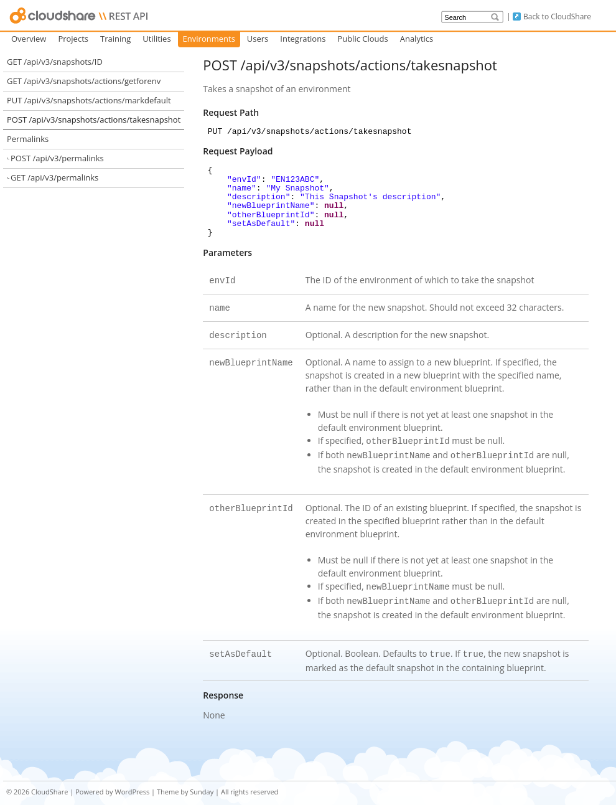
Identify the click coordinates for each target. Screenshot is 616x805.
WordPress (131, 781)
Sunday (201, 781)
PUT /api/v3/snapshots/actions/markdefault (89, 100)
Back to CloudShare (557, 16)
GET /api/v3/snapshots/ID (55, 61)
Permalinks (28, 138)
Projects (73, 38)
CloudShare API (79, 15)
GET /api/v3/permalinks (54, 177)
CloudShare (49, 781)
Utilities (156, 38)
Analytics (417, 38)
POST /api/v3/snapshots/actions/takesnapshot (93, 119)
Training (115, 38)
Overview (28, 38)
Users (257, 38)
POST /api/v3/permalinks (57, 158)
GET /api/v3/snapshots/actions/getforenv (84, 81)
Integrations (302, 38)
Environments (209, 38)
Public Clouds (362, 38)
